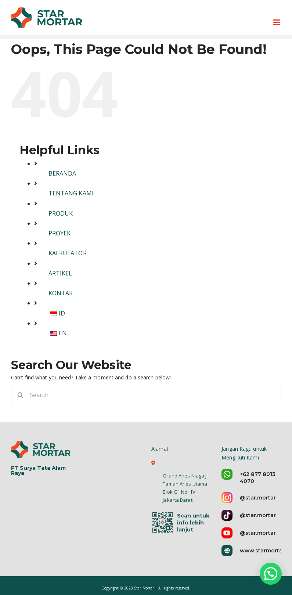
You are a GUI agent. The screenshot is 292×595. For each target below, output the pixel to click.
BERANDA (62, 173)
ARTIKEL (60, 273)
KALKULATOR (67, 253)
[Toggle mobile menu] (277, 22)
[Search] (20, 395)
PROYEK (59, 233)
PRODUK (60, 213)
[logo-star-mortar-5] (41, 448)
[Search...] (146, 395)
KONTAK (60, 293)
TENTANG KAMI (71, 193)
